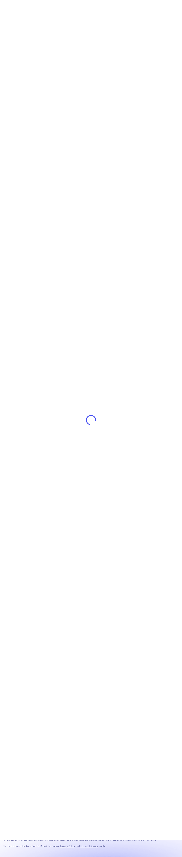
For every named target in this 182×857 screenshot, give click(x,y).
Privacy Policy (155, 830)
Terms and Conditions (134, 830)
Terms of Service (89, 846)
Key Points (150, 840)
